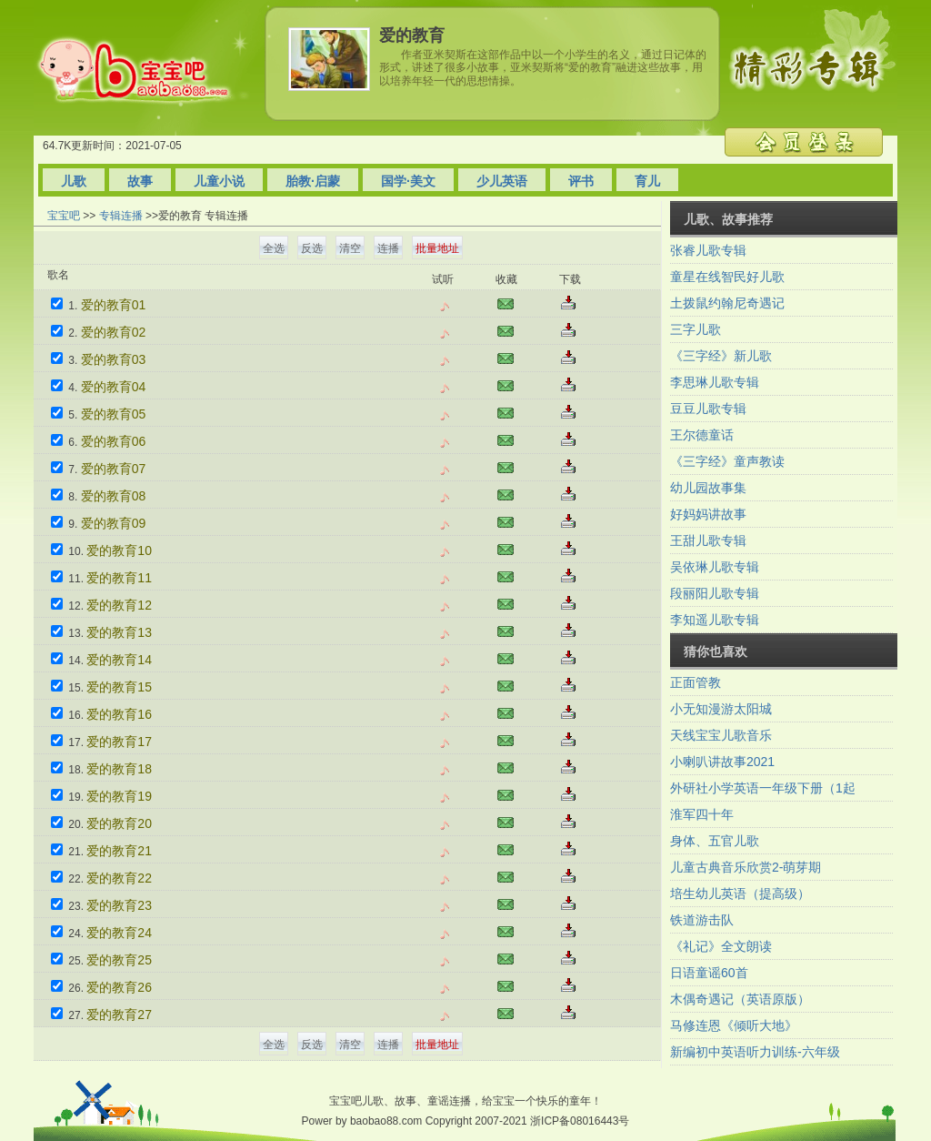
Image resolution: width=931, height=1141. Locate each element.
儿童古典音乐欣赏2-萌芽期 (745, 867)
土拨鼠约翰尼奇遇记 (727, 303)
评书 (581, 181)
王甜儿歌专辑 (708, 540)
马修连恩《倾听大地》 (733, 1025)
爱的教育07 (113, 468)
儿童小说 (219, 181)
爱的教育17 (119, 741)
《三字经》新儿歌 (721, 355)
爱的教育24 (119, 932)
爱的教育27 (119, 1014)
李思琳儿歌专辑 (714, 382)
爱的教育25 (119, 960)
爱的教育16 (119, 714)
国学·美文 (408, 181)
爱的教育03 (113, 359)
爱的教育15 (119, 687)
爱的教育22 (119, 878)
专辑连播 (121, 215)
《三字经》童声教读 (727, 461)
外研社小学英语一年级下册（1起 (763, 788)
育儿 (647, 181)
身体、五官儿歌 (714, 840)
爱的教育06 (113, 441)
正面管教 (695, 682)
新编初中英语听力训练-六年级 (755, 1052)
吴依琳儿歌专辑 (714, 567)
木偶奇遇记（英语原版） (740, 999)
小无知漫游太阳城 (721, 709)
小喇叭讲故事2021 (722, 761)
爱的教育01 (113, 305)
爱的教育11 (119, 577)
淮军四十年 (702, 814)
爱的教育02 (113, 332)
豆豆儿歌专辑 (708, 408)
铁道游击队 (702, 920)
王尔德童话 (702, 435)
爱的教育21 (119, 850)
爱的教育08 (113, 496)
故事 (140, 181)
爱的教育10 (119, 550)
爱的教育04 (113, 386)
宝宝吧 (63, 215)
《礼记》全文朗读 (721, 946)
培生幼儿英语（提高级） (740, 893)
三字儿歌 (695, 329)
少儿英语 (501, 181)
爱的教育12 (119, 605)
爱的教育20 (119, 823)
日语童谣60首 (709, 972)
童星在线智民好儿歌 (727, 276)
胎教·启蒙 (312, 181)
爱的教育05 (113, 414)
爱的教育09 (113, 523)
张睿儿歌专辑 (708, 250)
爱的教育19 (119, 796)
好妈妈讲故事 (708, 514)
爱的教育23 (119, 905)
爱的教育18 (119, 769)
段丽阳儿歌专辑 (714, 593)
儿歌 (73, 181)
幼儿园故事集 (708, 487)
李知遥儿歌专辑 (714, 619)
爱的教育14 (119, 659)
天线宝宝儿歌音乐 (721, 735)
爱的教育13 (119, 632)
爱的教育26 (119, 987)
